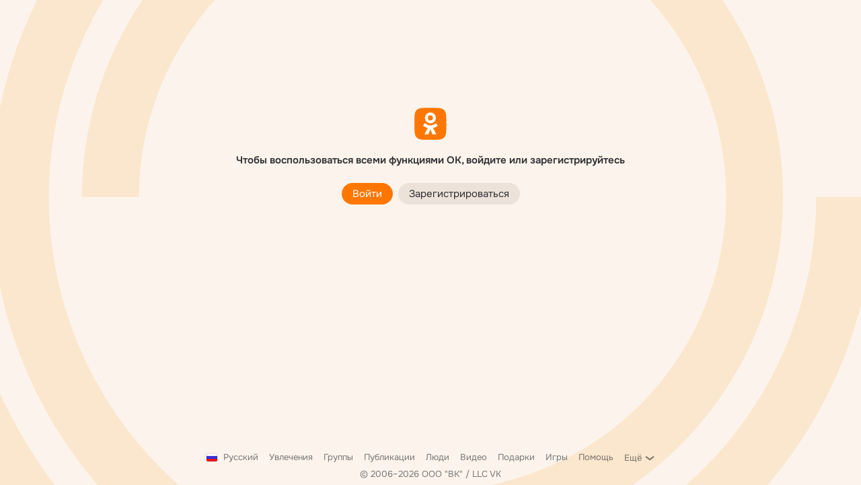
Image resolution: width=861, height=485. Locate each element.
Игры (557, 457)
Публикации (389, 457)
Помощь (595, 457)
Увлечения (291, 457)
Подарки (516, 457)
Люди (437, 457)
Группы (338, 457)
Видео (473, 457)
